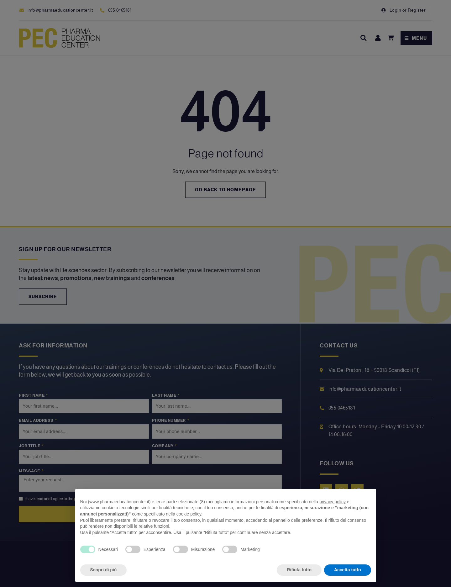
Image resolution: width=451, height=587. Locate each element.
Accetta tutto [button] (347, 569)
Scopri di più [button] (103, 569)
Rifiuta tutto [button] (299, 569)
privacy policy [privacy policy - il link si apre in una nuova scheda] (332, 501)
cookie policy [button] (188, 513)
